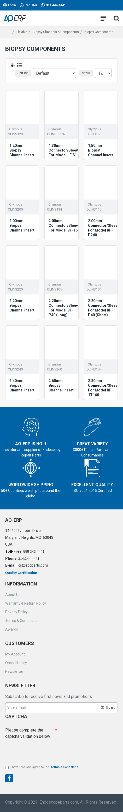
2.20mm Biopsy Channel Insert (21, 305)
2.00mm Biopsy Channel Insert (21, 225)
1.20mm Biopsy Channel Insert (21, 150)
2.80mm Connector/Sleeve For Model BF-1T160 (103, 388)
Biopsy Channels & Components (56, 32)
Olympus (15, 129)
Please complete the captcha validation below (27, 732)
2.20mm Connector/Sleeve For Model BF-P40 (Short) (103, 308)
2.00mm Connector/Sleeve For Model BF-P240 (103, 228)
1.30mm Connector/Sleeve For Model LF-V (64, 150)
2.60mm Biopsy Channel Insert (61, 385)
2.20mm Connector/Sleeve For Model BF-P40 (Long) (64, 308)
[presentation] (41, 749)
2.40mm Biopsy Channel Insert (21, 385)
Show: (86, 73)
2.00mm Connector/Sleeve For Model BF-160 (64, 225)
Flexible (21, 32)
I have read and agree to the (42, 767)
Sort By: (22, 73)
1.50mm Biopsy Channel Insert (100, 150)
